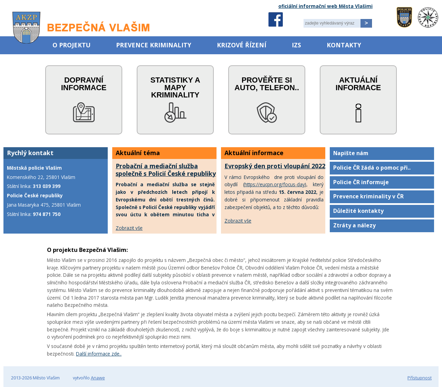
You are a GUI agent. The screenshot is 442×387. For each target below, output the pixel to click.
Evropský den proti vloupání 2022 (274, 166)
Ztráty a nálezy (354, 225)
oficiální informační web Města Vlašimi (325, 6)
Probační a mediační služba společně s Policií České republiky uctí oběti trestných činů (166, 173)
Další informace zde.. (99, 353)
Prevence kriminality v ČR (368, 196)
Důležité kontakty (358, 211)
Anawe (98, 378)
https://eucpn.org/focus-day (274, 184)
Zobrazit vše (129, 228)
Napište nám (350, 153)
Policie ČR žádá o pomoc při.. (372, 167)
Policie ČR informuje (361, 182)
